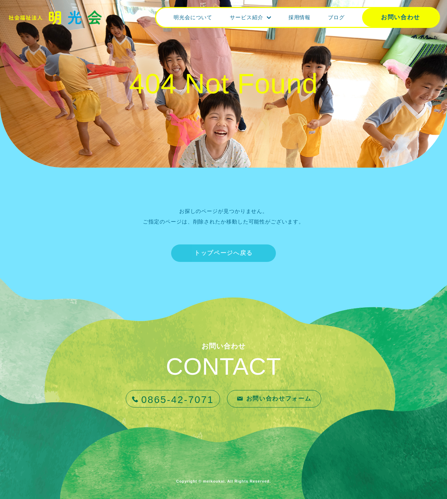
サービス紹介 (246, 17)
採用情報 (299, 17)
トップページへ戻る (223, 253)
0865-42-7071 (177, 399)
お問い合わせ (400, 17)
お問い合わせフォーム (279, 398)
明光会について (193, 17)
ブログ (336, 17)
